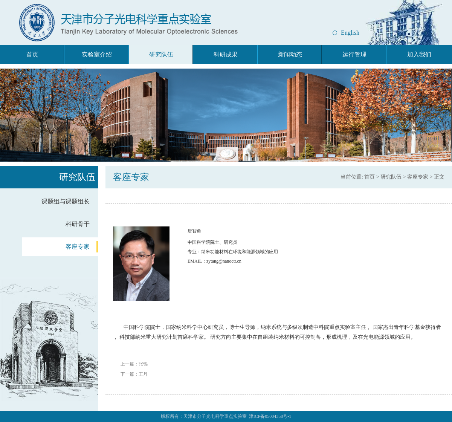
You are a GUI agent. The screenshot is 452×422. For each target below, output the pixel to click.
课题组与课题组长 (65, 201)
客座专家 (78, 246)
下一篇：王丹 (134, 374)
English (350, 32)
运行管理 (354, 54)
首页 (32, 54)
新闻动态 (290, 54)
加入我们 (419, 54)
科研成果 (226, 54)
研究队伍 (161, 54)
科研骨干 (78, 224)
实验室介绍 (97, 54)
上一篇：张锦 (134, 364)
